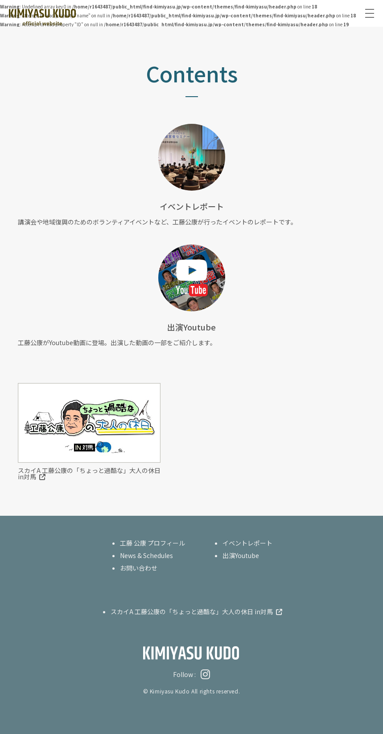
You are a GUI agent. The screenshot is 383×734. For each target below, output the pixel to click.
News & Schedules (146, 555)
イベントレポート (247, 542)
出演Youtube (240, 555)
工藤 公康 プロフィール (152, 542)
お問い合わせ (138, 567)
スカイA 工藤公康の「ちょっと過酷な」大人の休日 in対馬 (89, 473)
